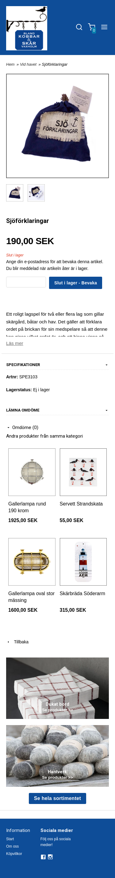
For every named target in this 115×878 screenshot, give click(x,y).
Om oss (12, 846)
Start (10, 839)
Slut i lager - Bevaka (75, 282)
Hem (10, 64)
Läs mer (14, 343)
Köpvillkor (14, 854)
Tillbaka (17, 641)
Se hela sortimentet (57, 798)
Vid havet (29, 64)
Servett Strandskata (81, 503)
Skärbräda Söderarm (82, 593)
